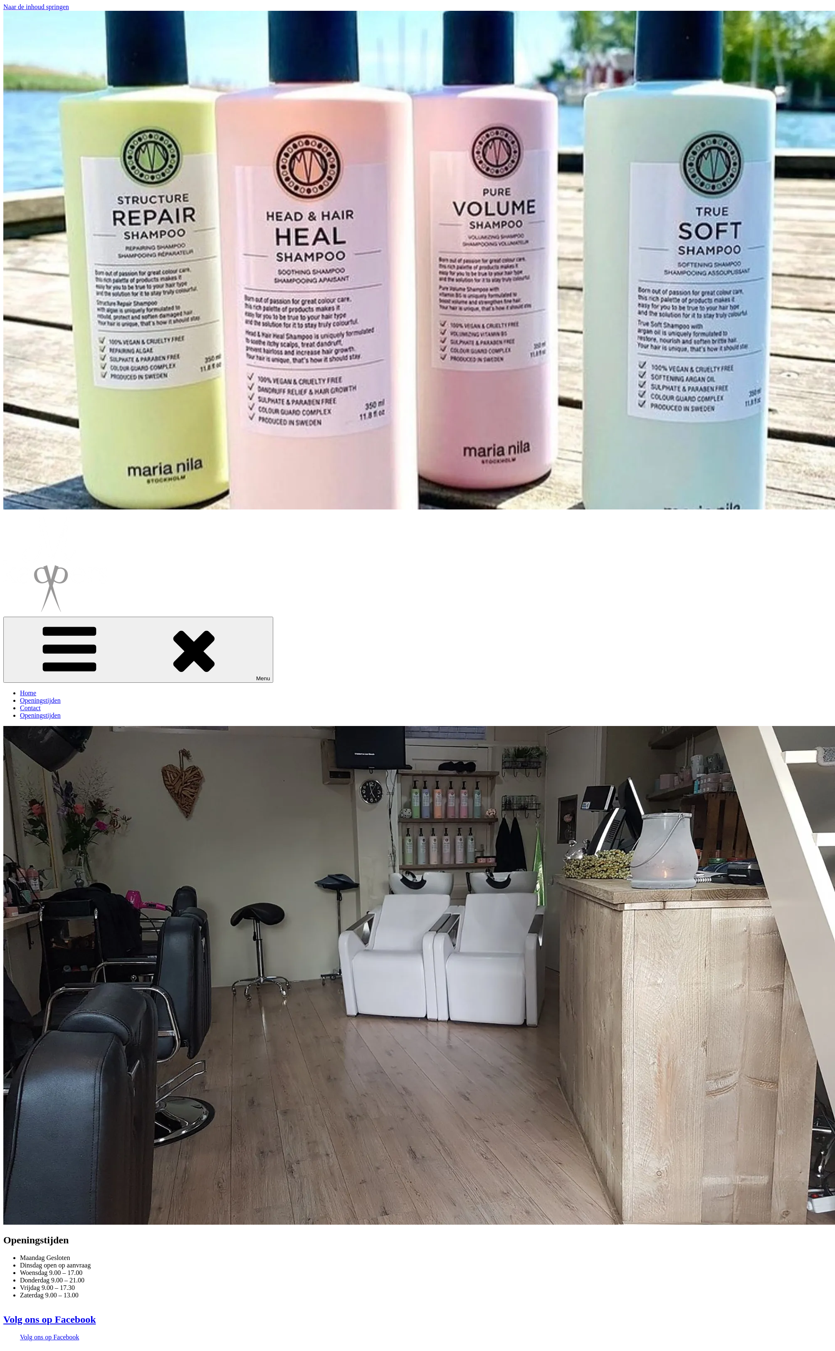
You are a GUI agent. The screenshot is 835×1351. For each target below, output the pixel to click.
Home (28, 692)
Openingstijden (40, 700)
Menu (138, 650)
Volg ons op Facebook (49, 1319)
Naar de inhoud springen (36, 6)
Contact (30, 707)
